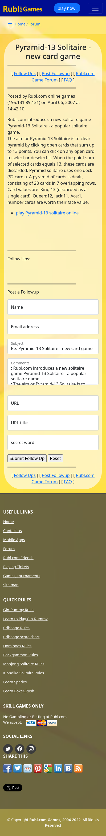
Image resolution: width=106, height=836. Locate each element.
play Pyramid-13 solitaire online (47, 213)
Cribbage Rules (16, 628)
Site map (10, 585)
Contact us (12, 531)
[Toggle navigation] (95, 8)
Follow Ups (25, 73)
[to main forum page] (10, 24)
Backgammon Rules (20, 655)
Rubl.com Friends (18, 558)
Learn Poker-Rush (18, 691)
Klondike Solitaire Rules (23, 673)
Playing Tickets (16, 567)
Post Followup (56, 73)
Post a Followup (23, 292)
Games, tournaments (21, 576)
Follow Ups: (18, 259)
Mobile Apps (14, 540)
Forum (34, 24)
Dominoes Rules (17, 646)
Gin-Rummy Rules (18, 610)
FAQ (68, 80)
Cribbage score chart (21, 637)
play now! (67, 8)
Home (20, 24)
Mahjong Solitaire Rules (23, 664)
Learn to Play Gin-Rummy (25, 619)
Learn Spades (15, 682)
